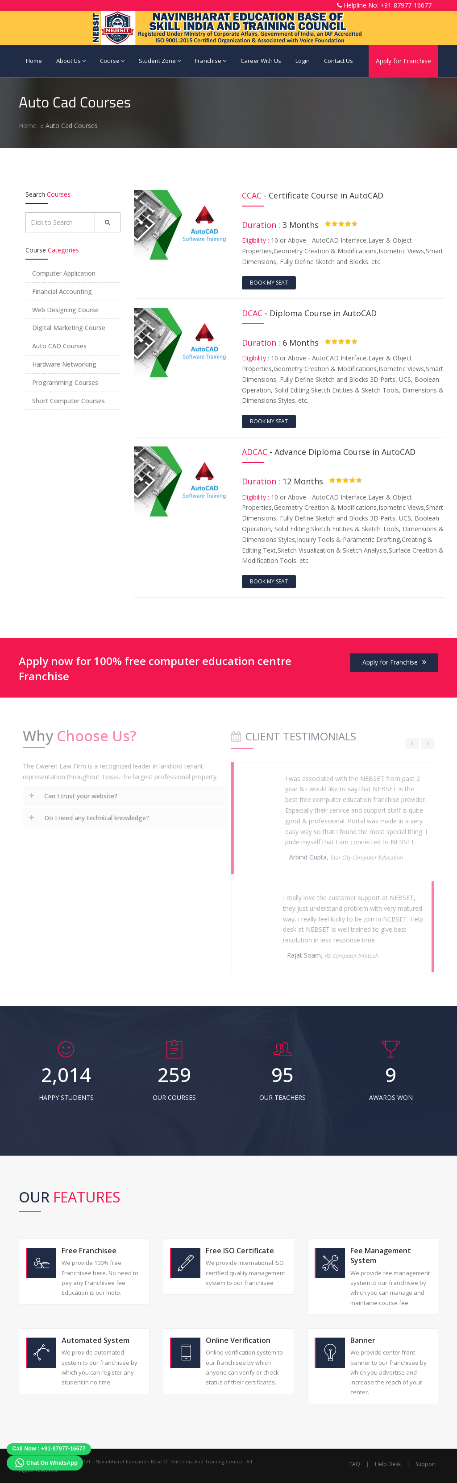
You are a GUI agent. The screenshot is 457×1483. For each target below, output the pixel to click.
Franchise (210, 61)
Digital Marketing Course (68, 327)
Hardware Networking (64, 364)
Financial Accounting (62, 291)
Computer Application (64, 273)
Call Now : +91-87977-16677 (49, 1449)
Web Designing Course (65, 310)
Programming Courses (65, 382)
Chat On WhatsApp (52, 1463)
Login (302, 61)
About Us (71, 61)
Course (112, 61)
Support (425, 1464)
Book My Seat (269, 282)
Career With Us (261, 61)
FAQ (354, 1464)
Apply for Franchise (403, 61)
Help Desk (388, 1464)
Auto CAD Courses (59, 346)
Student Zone (160, 61)
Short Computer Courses (68, 401)
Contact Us (338, 61)
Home (34, 61)
